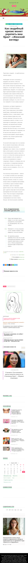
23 (14, 472)
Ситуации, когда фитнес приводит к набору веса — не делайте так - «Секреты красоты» (17, 422)
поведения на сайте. (21, 259)
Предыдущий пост (14, 333)
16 (14, 470)
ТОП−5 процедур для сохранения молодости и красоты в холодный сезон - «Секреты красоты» (17, 449)
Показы (7, 24)
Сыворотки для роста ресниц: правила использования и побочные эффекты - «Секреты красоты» (16, 411)
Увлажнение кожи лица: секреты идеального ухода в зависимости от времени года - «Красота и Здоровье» (14, 540)
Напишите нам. (22, 257)
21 (7, 472)
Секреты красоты (8, 480)
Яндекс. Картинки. (21, 254)
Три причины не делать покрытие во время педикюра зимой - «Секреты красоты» (17, 431)
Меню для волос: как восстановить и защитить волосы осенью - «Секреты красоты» (17, 440)
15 (11, 470)
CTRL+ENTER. (11, 323)
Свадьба (11, 24)
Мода (13, 477)
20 (4, 472)
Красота (15, 475)
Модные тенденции (18, 24)
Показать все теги (7, 482)
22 (11, 472)
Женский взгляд (11, 286)
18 (20, 470)
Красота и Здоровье (7, 477)
